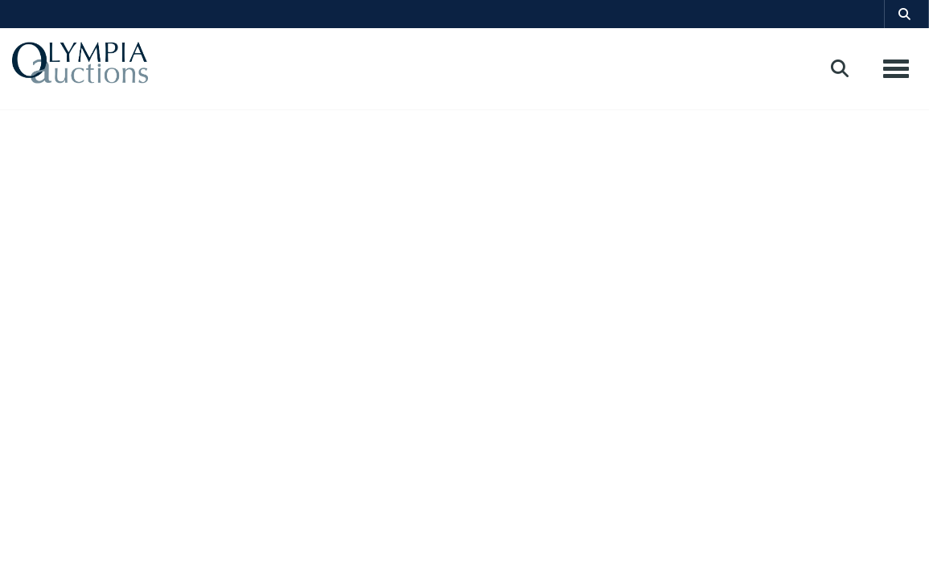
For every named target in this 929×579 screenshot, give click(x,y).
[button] (906, 14)
